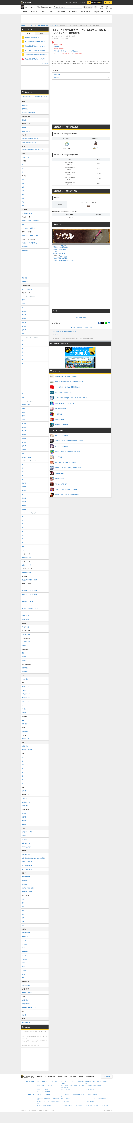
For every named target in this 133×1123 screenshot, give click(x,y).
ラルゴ (23, 963)
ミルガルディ (25, 970)
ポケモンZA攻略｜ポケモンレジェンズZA (47, 1081)
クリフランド (25, 701)
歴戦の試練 (25, 884)
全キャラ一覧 (25, 157)
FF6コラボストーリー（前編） (30, 590)
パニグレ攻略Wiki (65, 1102)
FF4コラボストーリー (27, 601)
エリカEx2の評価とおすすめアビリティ (35, 41)
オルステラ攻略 (61, 12)
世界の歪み (25, 731)
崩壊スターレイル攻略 (42, 1089)
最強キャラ (34, 12)
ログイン (108, 2)
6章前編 (24, 487)
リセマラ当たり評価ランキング (30, 138)
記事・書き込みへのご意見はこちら (81, 327)
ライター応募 (106, 1076)
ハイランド (25, 712)
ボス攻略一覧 (25, 627)
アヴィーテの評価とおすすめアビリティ (36, 54)
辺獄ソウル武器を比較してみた (60, 258)
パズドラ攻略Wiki (65, 1089)
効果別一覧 (25, 806)
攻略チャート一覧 (26, 557)
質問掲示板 (25, 109)
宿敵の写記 (25, 668)
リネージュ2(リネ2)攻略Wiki (44, 1105)
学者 (23, 202)
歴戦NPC (24, 653)
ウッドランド (25, 686)
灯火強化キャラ (73, 12)
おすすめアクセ (26, 802)
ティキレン (25, 936)
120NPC (24, 660)
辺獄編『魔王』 (26, 619)
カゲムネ (24, 974)
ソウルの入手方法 (26, 847)
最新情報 (25, 12)
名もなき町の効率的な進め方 (29, 580)
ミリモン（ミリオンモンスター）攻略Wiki (71, 1105)
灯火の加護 (25, 246)
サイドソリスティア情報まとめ (30, 243)
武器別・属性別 (26, 131)
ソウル (56, 335)
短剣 (23, 764)
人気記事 (28, 33)
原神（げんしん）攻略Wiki (43, 1094)
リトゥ (23, 948)
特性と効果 (57, 74)
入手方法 (56, 77)
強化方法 (24, 835)
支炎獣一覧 (25, 1000)
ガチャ (51, 12)
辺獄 (23, 720)
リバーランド (25, 705)
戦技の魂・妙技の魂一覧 (59, 253)
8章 (22, 393)
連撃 (23, 224)
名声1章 (24, 322)
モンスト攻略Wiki (89, 1089)
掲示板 (108, 12)
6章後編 (24, 490)
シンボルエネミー (26, 642)
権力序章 (24, 423)
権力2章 (24, 315)
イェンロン (25, 959)
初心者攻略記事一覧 (27, 213)
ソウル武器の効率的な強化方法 (60, 247)
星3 (22, 172)
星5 (22, 164)
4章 (22, 352)
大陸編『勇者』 (26, 616)
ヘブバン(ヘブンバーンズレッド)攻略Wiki (95, 1098)
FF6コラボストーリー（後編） (30, 594)
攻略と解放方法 (26, 854)
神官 (23, 198)
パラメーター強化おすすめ (29, 1007)
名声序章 (24, 438)
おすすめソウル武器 (27, 832)
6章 (22, 359)
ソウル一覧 (56, 251)
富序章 (23, 408)
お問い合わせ (73, 1076)
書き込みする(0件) (81, 317)
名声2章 (24, 326)
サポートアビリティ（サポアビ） (30, 220)
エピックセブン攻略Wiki (91, 1094)
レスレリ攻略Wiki (65, 1098)
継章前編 (24, 505)
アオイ (23, 978)
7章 (22, 363)
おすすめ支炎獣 (26, 1004)
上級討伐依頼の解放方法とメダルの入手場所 (33, 858)
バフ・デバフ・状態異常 (28, 228)
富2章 (23, 303)
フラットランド (26, 694)
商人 (23, 183)
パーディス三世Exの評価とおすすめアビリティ (37, 50)
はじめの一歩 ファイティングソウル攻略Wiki (96, 1105)
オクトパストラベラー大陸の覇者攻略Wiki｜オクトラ (66, 331)
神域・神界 (25, 724)
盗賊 (23, 187)
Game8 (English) (90, 1076)
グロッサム (25, 940)
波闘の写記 (25, 671)
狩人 (23, 194)
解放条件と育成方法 (27, 992)
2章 (22, 344)
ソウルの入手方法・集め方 (59, 249)
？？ (23, 550)
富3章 (23, 307)
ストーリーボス (26, 634)
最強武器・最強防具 (27, 750)
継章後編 (24, 509)
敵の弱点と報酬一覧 (27, 862)
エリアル (24, 820)
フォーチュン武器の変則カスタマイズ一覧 (63, 260)
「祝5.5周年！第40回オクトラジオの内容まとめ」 (66, 51)
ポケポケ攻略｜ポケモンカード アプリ (94, 1085)
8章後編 (24, 502)
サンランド (25, 709)
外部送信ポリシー (62, 1076)
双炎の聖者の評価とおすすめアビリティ (36, 46)
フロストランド (26, 690)
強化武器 (24, 817)
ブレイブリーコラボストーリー (30, 608)
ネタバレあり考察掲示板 (28, 112)
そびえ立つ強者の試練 (27, 888)
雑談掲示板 (25, 105)
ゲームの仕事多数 (71, 2)
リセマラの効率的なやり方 (29, 142)
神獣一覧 (24, 1015)
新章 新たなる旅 (26, 404)
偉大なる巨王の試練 (27, 891)
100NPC (24, 656)
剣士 (23, 179)
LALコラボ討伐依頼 (27, 869)
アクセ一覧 (25, 798)
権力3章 (24, 318)
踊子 (23, 205)
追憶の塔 (24, 645)
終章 (23, 333)
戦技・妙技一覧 (26, 843)
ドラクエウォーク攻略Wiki (43, 1091)
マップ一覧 (25, 679)
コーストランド (26, 697)
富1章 (23, 300)
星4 (22, 168)
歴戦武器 (24, 813)
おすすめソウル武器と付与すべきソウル (63, 246)
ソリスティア (25, 738)
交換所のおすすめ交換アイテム (30, 235)
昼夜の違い (25, 250)
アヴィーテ (95, 144)
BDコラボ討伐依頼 (27, 865)
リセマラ (43, 12)
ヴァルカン (25, 944)
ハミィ (23, 966)
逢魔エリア (25, 281)
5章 (22, 356)
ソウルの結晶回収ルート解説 (60, 257)
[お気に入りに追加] (88, 7)
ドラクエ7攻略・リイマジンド (44, 1085)
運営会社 (81, 1076)
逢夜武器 (24, 824)
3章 (22, 348)
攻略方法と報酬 (26, 985)
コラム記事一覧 (26, 1022)
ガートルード (25, 951)
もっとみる (45, 63)
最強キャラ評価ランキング (32, 37)
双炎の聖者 (56, 46)
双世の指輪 (25, 278)
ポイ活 (82, 2)
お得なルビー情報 (98, 12)
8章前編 (24, 498)
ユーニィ (24, 955)
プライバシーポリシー (49, 1076)
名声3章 (24, 330)
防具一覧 (24, 791)
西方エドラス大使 (26, 457)
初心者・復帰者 (85, 12)
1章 (22, 341)
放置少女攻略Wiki (89, 1102)
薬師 (23, 190)
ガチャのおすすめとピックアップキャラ (32, 149)
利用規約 (39, 1076)
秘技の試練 (25, 880)
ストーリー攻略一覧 (27, 289)
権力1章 (24, 311)
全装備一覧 (25, 746)
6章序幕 (24, 483)
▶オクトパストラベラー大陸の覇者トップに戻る (34, 97)
